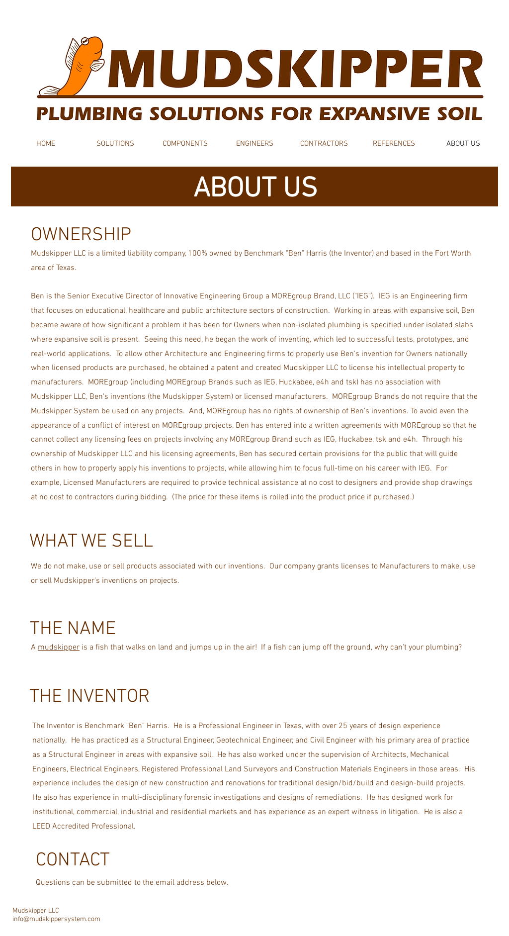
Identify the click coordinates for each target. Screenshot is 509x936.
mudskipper (59, 648)
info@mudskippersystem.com (56, 919)
